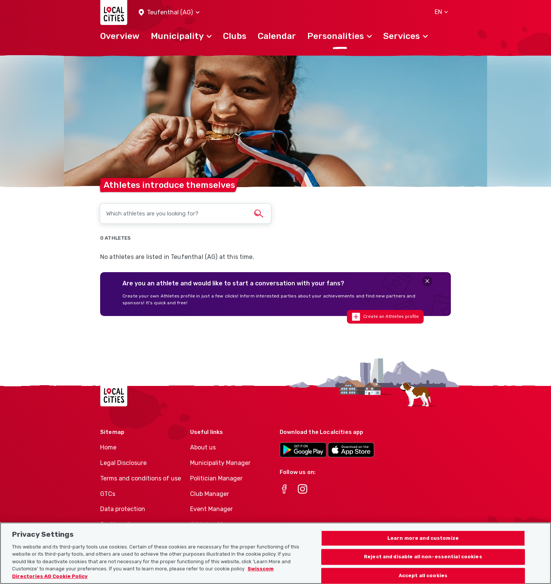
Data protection (122, 509)
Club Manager (209, 493)
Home (108, 447)
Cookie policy (118, 524)
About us (203, 447)
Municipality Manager (220, 462)
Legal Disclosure (123, 462)
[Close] (427, 281)
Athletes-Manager (216, 524)
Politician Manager (216, 478)
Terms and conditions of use (140, 478)
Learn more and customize (423, 545)
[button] (169, 13)
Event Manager (211, 509)
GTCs (107, 493)
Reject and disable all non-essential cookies (423, 564)
